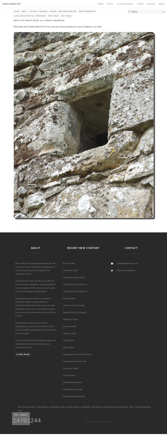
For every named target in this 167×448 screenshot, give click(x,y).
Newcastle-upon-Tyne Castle (74, 361)
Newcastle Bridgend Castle (74, 396)
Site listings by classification (48, 407)
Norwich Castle (69, 375)
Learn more (23, 354)
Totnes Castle (68, 340)
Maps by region (66, 407)
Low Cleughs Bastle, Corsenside (30, 16)
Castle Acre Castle (70, 368)
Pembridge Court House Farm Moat (77, 354)
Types (140, 4)
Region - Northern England (63, 11)
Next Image (66, 16)
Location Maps (125, 4)
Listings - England (38, 11)
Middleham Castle (70, 319)
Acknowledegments (143, 407)
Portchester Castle (70, 270)
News (162, 4)
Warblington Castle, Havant (74, 277)
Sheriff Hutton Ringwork (72, 382)
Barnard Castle (69, 298)
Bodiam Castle (69, 263)
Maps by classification (82, 407)
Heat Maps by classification (102, 407)
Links (20, 410)
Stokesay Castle (69, 333)
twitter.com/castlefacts (126, 270)
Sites (110, 4)
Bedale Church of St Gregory (74, 312)
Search (151, 4)
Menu (24, 11)
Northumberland (87, 11)
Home (101, 4)
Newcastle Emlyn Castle (73, 389)
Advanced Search (121, 407)
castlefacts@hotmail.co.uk (127, 263)
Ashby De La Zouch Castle (74, 305)
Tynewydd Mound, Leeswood (75, 284)
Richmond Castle (70, 326)
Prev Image (53, 16)
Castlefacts (11, 4)
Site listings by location (27, 407)
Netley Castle (68, 347)
